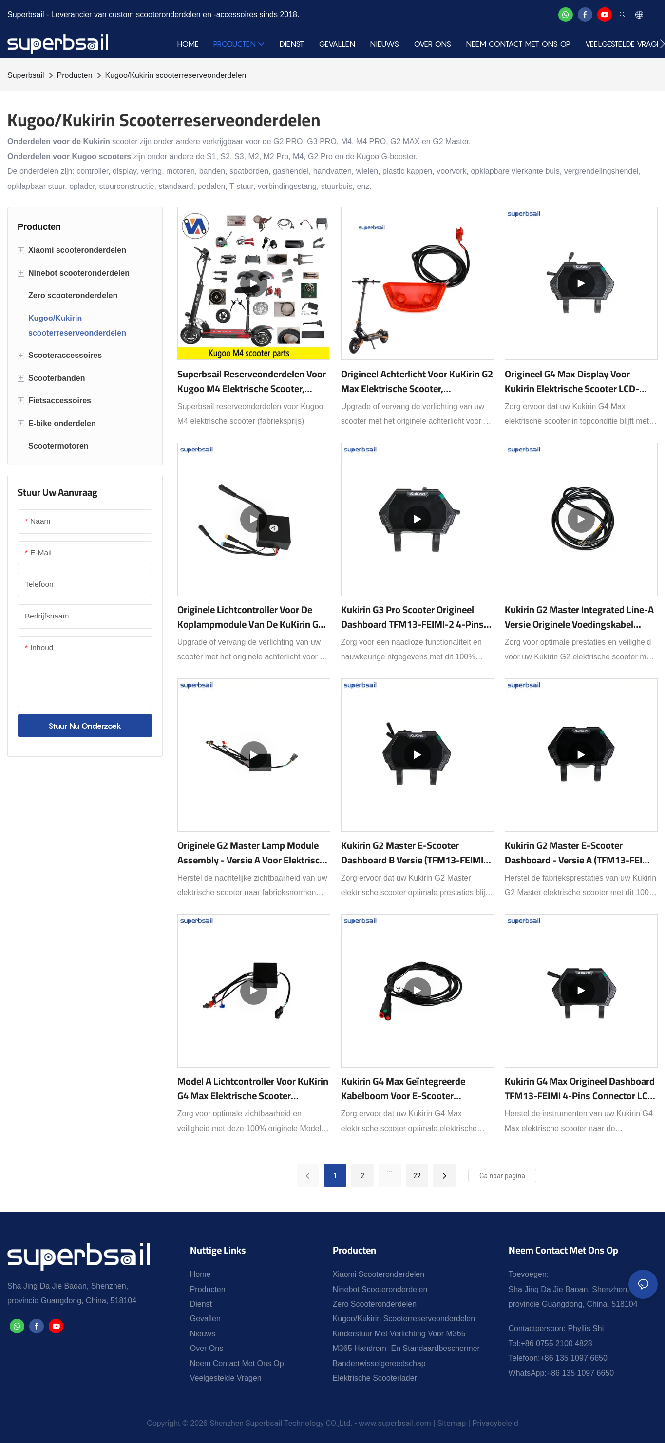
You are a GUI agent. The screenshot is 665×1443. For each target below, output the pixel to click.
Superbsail (25, 75)
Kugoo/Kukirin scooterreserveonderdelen (176, 75)
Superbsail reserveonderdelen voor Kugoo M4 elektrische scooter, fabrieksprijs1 (251, 381)
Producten (75, 75)
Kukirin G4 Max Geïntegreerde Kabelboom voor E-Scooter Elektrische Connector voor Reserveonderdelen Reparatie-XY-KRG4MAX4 (411, 1088)
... (389, 1170)
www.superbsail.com (395, 1423)
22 (417, 1176)
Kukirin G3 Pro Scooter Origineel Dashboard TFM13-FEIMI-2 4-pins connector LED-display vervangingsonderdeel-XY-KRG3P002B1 (412, 617)
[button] (662, 43)
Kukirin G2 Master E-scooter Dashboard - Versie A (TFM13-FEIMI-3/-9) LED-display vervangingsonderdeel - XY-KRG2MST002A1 (581, 852)
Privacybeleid (495, 1423)
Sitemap (451, 1423)
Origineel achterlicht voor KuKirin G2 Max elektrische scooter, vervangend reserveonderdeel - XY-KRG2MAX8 (417, 381)
